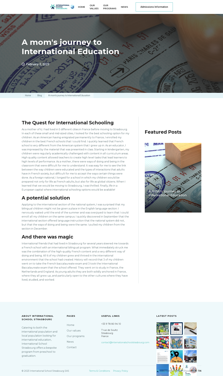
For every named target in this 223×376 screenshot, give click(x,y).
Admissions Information (154, 6)
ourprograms (109, 7)
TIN (199, 371)
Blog (39, 95)
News (124, 7)
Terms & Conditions (99, 371)
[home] (62, 7)
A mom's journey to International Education (69, 95)
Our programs (75, 336)
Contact (72, 347)
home (81, 7)
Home (28, 95)
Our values (74, 330)
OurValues (94, 7)
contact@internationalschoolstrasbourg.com (125, 342)
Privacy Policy (120, 371)
